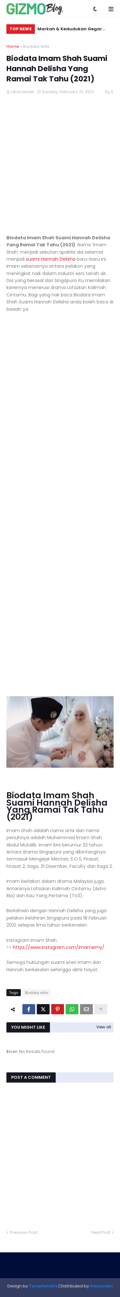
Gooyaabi (101, 1286)
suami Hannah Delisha (51, 259)
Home (12, 46)
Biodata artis (36, 46)
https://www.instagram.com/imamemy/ (58, 947)
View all (103, 1027)
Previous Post (23, 1232)
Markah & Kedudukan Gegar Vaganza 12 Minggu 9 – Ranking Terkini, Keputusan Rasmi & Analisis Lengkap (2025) (73, 30)
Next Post (101, 1232)
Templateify (43, 1286)
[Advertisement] (60, 168)
